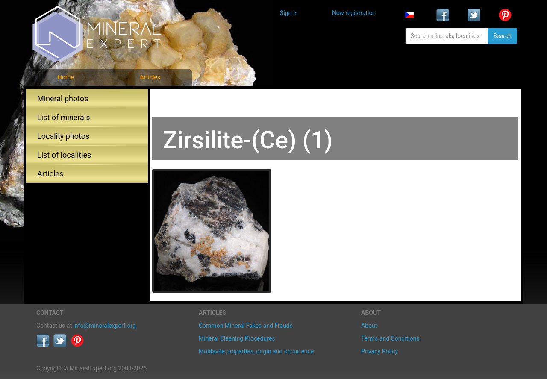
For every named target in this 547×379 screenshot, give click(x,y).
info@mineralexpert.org (105, 325)
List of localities (64, 154)
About (369, 325)
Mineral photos (62, 98)
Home (66, 77)
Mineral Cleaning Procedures (237, 338)
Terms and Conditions (390, 338)
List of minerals (63, 117)
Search (502, 35)
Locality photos (63, 136)
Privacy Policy (379, 351)
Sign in (289, 12)
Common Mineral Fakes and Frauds (246, 325)
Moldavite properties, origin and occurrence (256, 351)
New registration (354, 12)
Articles (150, 77)
